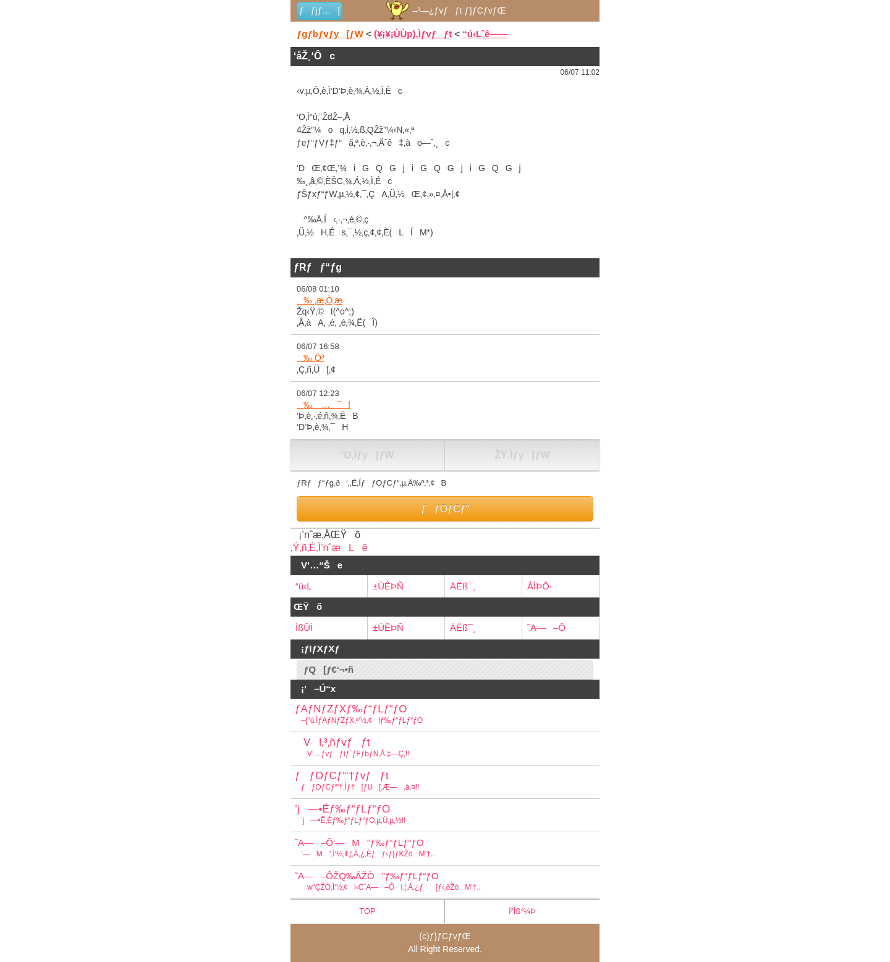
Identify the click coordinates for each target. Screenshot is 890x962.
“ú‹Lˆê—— (485, 33)
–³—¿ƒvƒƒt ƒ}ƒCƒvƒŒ (445, 10)
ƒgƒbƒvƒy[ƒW (330, 33)
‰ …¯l (323, 405)
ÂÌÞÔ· (539, 586)
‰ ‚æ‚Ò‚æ (319, 300)
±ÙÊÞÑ (388, 586)
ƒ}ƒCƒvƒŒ (450, 936)
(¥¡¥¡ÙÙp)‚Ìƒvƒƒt (413, 33)
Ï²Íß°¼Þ (522, 911)
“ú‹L (303, 586)
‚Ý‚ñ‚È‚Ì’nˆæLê (329, 547)
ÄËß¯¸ (463, 586)
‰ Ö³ (310, 358)
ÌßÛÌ (304, 627)
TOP (367, 911)
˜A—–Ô (546, 627)
